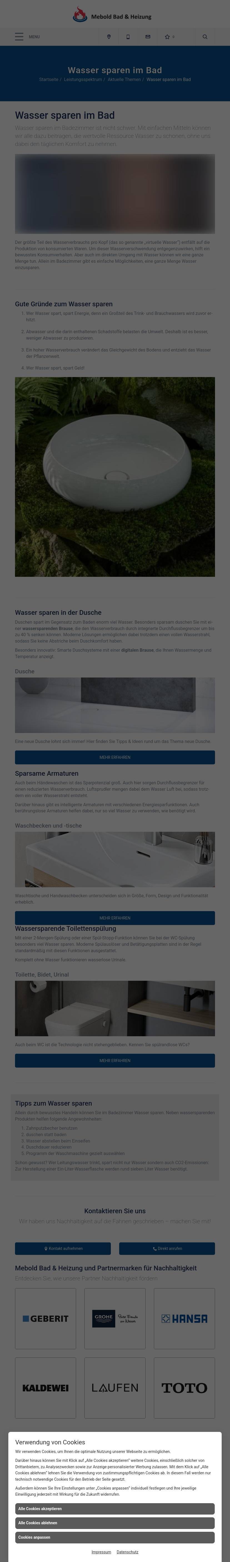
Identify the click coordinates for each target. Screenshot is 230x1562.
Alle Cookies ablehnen (37, 1523)
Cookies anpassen (34, 1537)
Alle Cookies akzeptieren (40, 1509)
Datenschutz (127, 1552)
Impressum (101, 1552)
